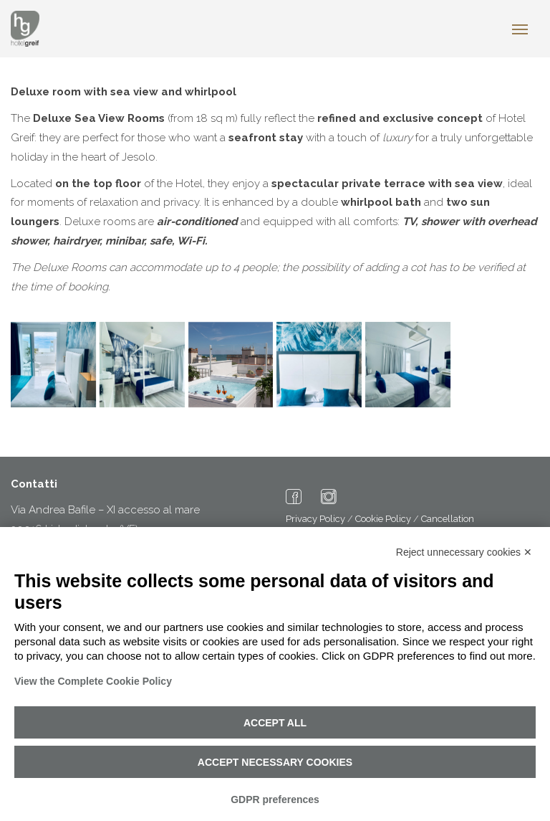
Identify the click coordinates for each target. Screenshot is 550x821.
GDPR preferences (275, 799)
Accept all (275, 723)
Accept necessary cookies (275, 762)
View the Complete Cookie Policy (93, 681)
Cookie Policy (383, 518)
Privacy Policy (315, 518)
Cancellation (447, 518)
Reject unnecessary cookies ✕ (464, 552)
